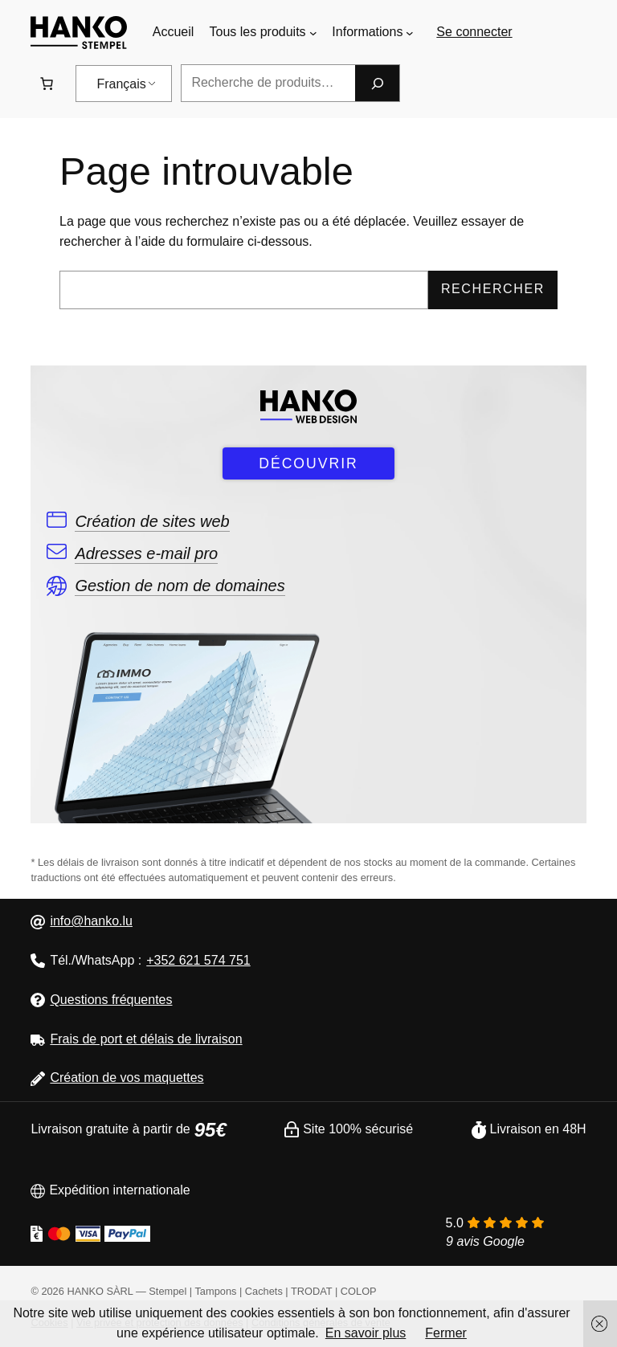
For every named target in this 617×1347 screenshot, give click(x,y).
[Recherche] (376, 83)
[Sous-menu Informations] (410, 33)
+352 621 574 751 (198, 960)
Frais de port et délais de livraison (146, 1039)
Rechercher (493, 289)
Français (120, 84)
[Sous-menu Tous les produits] (313, 33)
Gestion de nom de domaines (179, 585)
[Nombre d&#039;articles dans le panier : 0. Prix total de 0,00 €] (47, 83)
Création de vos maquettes (126, 1077)
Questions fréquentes (111, 999)
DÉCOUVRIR (308, 463)
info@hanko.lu (91, 921)
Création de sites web (152, 521)
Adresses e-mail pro (146, 553)
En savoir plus (366, 1333)
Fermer (446, 1333)
